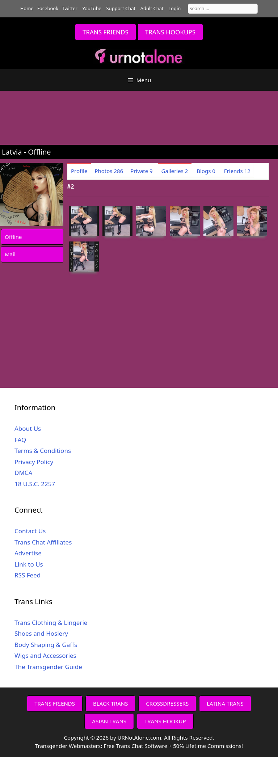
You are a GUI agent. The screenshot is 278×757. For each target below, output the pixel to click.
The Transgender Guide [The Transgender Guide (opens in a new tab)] (48, 667)
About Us (27, 428)
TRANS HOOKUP (165, 721)
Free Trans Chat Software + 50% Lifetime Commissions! (173, 745)
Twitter (69, 8)
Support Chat (120, 8)
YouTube (91, 8)
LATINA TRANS (225, 703)
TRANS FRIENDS (106, 32)
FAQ (20, 440)
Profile (79, 170)
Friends (237, 170)
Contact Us (30, 531)
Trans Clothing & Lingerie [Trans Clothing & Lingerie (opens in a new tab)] (50, 622)
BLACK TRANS (110, 703)
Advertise (28, 553)
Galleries (174, 170)
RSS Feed (27, 575)
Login (174, 8)
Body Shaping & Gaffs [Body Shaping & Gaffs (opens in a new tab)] (45, 644)
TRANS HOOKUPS (170, 32)
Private (141, 170)
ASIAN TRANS (109, 721)
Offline (13, 236)
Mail (10, 254)
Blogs (206, 170)
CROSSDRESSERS (167, 703)
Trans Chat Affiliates (43, 542)
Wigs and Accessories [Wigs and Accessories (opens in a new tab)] (45, 655)
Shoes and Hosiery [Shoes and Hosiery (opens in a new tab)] (41, 633)
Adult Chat (152, 8)
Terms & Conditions (42, 450)
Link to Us (28, 564)
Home (27, 8)
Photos (108, 170)
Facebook (47, 8)
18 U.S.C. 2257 (34, 484)
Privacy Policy (33, 462)
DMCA (23, 472)
